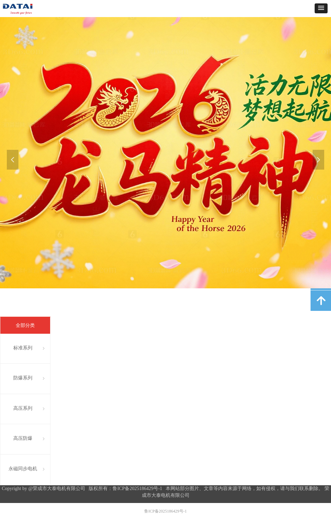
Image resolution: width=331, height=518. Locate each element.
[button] (321, 8)
